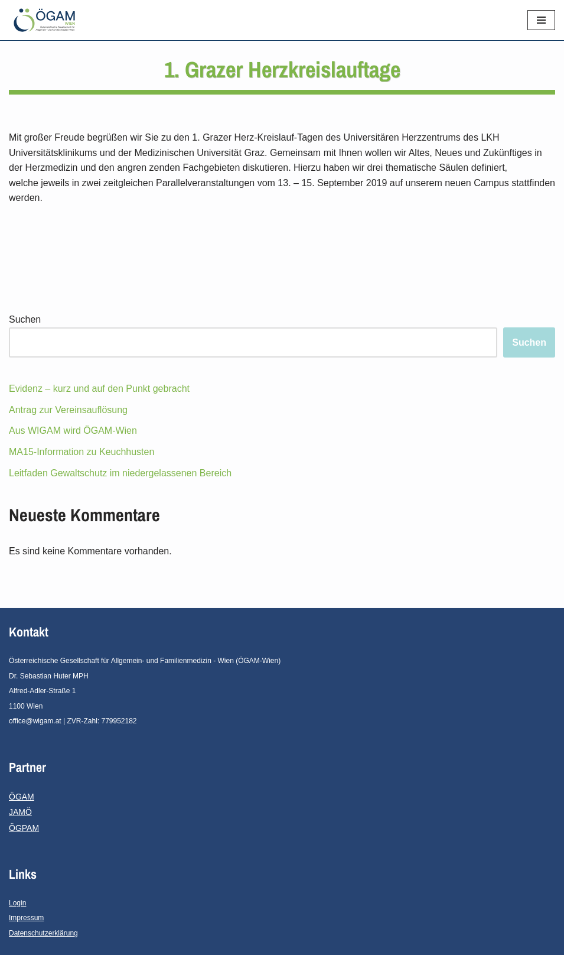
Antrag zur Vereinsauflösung (68, 410)
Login (17, 903)
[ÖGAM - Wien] (47, 20)
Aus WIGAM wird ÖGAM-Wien (73, 430)
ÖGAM (21, 796)
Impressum (26, 918)
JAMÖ (20, 812)
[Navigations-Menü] (541, 20)
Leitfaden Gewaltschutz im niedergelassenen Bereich (120, 473)
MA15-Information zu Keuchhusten (81, 452)
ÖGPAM (24, 828)
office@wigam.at (35, 721)
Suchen (25, 319)
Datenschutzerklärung (43, 933)
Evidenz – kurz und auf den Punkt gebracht (99, 389)
